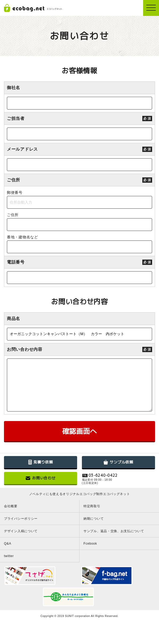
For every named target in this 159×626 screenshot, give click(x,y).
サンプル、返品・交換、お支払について (113, 531)
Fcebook (90, 543)
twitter (9, 556)
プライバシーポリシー (21, 518)
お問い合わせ (40, 477)
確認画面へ (79, 431)
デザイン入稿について (21, 531)
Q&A (7, 543)
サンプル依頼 (118, 462)
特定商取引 (91, 506)
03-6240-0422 (103, 475)
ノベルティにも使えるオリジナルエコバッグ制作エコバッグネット (79, 494)
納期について (93, 518)
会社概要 (10, 506)
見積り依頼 (40, 462)
